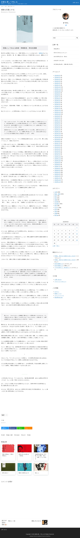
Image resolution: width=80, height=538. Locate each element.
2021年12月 (58, 133)
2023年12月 (58, 87)
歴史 (56, 205)
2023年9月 (57, 93)
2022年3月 (57, 127)
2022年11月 (58, 112)
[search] (77, 38)
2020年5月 (57, 170)
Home (2, 6)
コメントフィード (59, 295)
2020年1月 (57, 178)
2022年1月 (57, 131)
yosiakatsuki (39, 536)
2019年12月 (58, 180)
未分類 (56, 201)
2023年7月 (57, 96)
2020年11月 (58, 158)
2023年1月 (57, 108)
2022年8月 (57, 118)
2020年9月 (57, 162)
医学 (56, 196)
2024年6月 (57, 75)
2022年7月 (57, 120)
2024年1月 (57, 85)
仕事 (6, 6)
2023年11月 (58, 89)
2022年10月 (58, 114)
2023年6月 (57, 98)
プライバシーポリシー (60, 281)
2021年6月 (57, 145)
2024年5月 (57, 77)
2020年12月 (58, 156)
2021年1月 (57, 154)
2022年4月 (57, 125)
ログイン (57, 291)
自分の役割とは (59, 263)
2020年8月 (57, 164)
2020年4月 (57, 172)
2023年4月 (57, 102)
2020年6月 (57, 168)
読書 (56, 213)
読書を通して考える (9, 2)
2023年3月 (57, 104)
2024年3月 (57, 81)
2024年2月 (57, 83)
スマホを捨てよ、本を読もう (62, 267)
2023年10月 (58, 91)
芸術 (28, 435)
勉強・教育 (9, 435)
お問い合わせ (76, 2)
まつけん (65, 22)
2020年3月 (57, 174)
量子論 (56, 215)
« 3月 (54, 245)
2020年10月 (58, 160)
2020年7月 (57, 166)
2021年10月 (58, 137)
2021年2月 (57, 153)
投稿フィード (58, 293)
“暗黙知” (41, 53)
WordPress (48, 536)
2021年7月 (57, 143)
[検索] (66, 38)
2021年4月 (57, 149)
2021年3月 (57, 151)
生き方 (23, 435)
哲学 (56, 198)
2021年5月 (57, 147)
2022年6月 (57, 122)
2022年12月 (58, 110)
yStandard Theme (33, 536)
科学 (56, 209)
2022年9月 (57, 116)
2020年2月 (57, 176)
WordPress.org (59, 297)
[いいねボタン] (3, 415)
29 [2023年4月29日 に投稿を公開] (77, 240)
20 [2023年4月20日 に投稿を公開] (69, 237)
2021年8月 (57, 141)
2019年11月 (58, 182)
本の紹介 (17, 435)
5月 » (57, 245)
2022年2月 (57, 129)
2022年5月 (57, 123)
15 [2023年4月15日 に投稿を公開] (77, 233)
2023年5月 (57, 100)
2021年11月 (58, 135)
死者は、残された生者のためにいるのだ (65, 256)
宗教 (56, 199)
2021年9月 (57, 139)
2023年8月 (57, 94)
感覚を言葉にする (11, 6)
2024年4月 (57, 79)
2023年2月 (57, 106)
